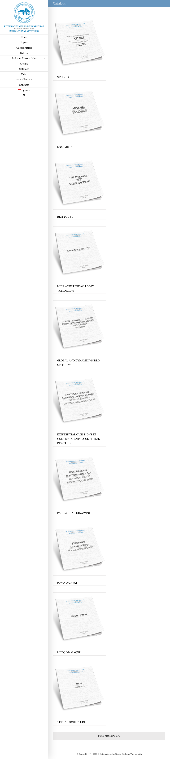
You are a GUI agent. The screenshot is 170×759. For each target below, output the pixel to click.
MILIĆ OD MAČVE (69, 652)
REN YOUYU (65, 216)
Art (113, 754)
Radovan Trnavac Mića (132, 754)
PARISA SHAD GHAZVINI (73, 513)
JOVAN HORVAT (67, 582)
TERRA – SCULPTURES (72, 722)
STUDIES (63, 77)
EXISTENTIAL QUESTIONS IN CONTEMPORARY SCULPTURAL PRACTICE (78, 438)
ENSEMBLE (64, 147)
